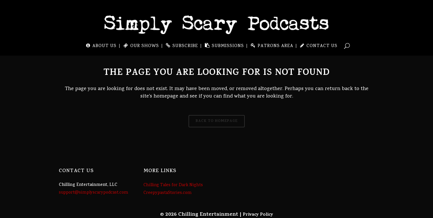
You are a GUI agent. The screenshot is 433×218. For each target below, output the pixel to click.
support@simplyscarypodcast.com (93, 193)
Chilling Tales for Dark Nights (173, 185)
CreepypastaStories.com (167, 193)
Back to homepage (217, 121)
